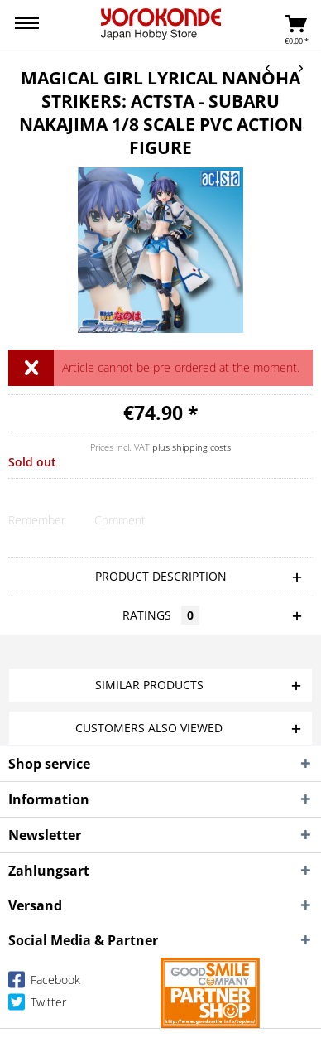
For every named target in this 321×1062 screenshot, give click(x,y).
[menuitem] (27, 25)
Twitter (37, 1005)
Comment (120, 520)
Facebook (44, 983)
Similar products (149, 685)
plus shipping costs (191, 447)
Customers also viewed (149, 728)
